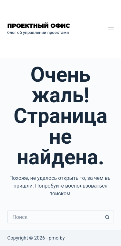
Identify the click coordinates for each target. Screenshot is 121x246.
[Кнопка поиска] (107, 216)
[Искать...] (54, 216)
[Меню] (111, 29)
